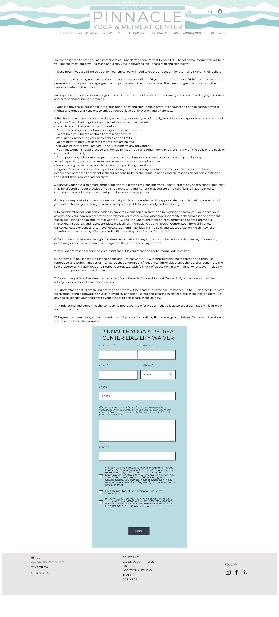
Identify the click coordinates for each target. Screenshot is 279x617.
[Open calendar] (170, 374)
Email (102, 365)
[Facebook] (236, 572)
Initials (103, 447)
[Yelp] (245, 572)
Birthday (147, 365)
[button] (190, 11)
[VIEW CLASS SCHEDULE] (137, 8)
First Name (106, 345)
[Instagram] (228, 572)
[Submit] (139, 531)
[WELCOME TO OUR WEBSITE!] (137, 2)
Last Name (144, 345)
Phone (103, 386)
